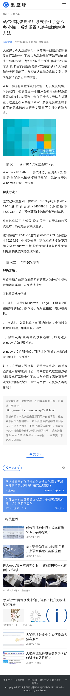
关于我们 (32, 680)
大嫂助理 (8, 42)
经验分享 (44, 42)
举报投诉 (44, 680)
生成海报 (12, 468)
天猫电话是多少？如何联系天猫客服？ (46, 637)
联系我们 (56, 680)
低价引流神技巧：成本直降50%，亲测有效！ (45, 530)
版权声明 (19, 680)
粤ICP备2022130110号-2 (52, 687)
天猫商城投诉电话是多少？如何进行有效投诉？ (46, 655)
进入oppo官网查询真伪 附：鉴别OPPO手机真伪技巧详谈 (35, 568)
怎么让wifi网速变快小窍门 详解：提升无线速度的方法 (34, 602)
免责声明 (7, 680)
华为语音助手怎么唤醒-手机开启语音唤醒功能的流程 (45, 549)
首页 (5, 14)
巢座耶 (26, 687)
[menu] (64, 4)
